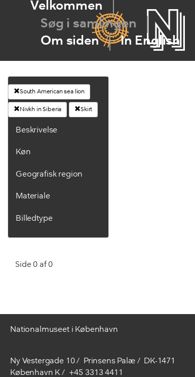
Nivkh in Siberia (37, 109)
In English (150, 41)
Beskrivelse (36, 130)
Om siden (70, 41)
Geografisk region (49, 174)
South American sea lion (49, 91)
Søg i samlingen (89, 24)
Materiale (33, 196)
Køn (23, 152)
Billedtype (34, 219)
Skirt (83, 109)
